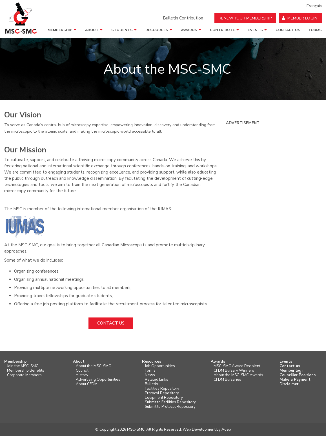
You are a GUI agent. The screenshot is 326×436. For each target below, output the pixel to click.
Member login (292, 370)
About (92, 29)
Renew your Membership (245, 18)
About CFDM (86, 384)
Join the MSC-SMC (22, 366)
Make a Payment (295, 379)
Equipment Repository (164, 397)
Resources (156, 29)
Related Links (156, 379)
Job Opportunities (160, 366)
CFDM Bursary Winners (234, 370)
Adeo (226, 429)
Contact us (288, 29)
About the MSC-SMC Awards (238, 375)
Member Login (302, 18)
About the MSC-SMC (93, 366)
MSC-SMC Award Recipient (237, 366)
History (82, 375)
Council (82, 370)
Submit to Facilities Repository (170, 402)
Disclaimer (289, 384)
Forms (315, 29)
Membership (60, 29)
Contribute (222, 29)
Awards (189, 29)
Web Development (199, 429)
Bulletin (151, 384)
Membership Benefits (25, 370)
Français (314, 6)
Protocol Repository (162, 393)
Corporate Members (24, 375)
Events (255, 29)
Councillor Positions (298, 375)
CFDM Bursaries (227, 379)
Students (122, 29)
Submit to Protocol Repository (170, 406)
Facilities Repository (162, 388)
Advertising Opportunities (98, 379)
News (150, 375)
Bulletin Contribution (183, 18)
